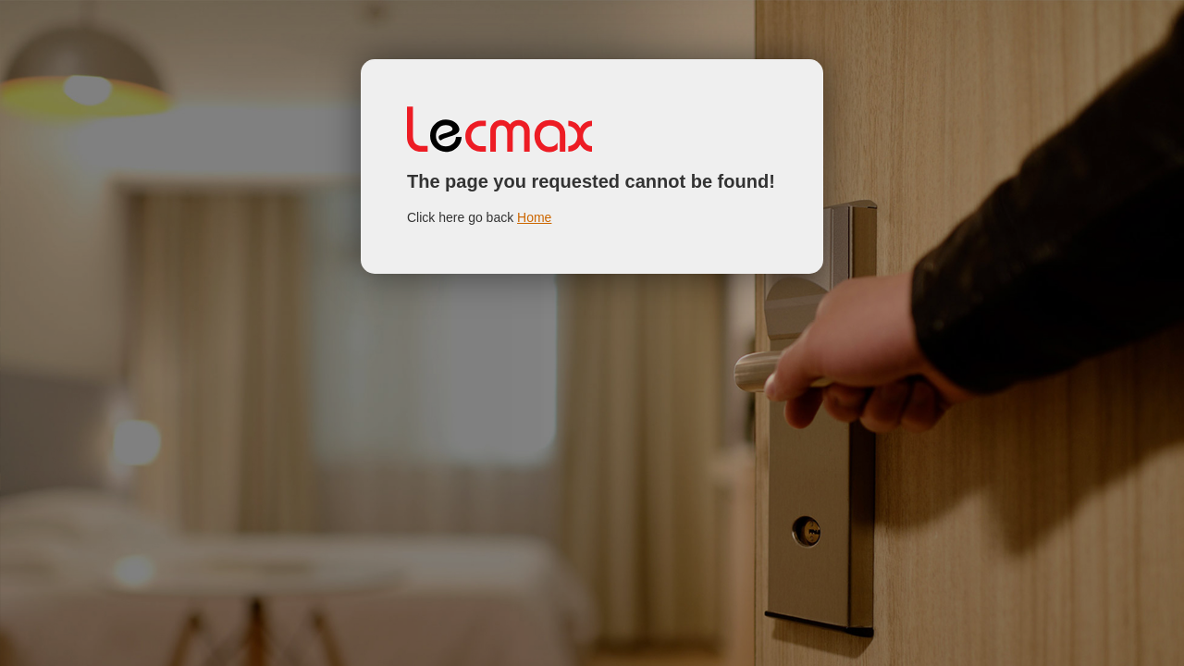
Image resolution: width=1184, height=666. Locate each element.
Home (534, 217)
